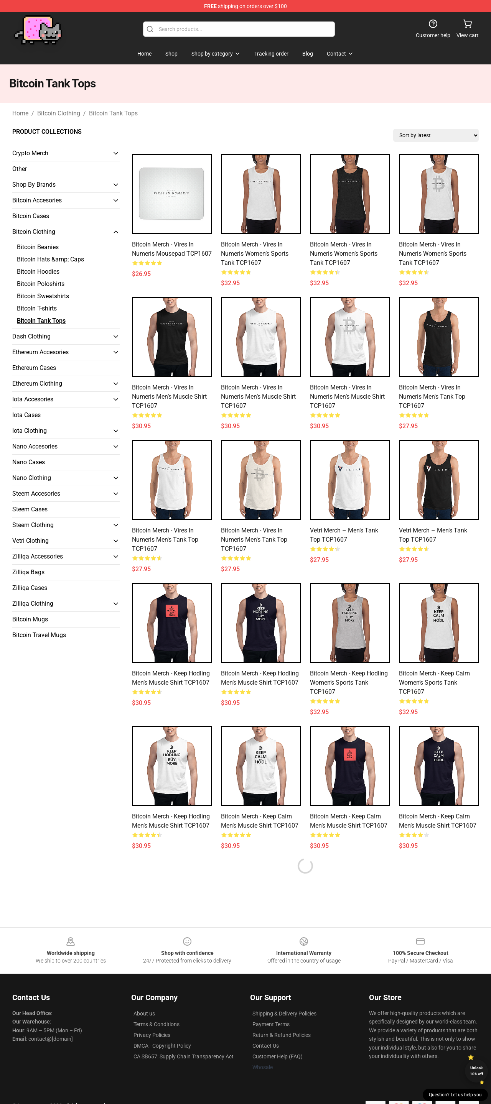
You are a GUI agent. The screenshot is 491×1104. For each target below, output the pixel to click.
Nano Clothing (31, 477)
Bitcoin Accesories (37, 200)
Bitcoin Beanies (38, 247)
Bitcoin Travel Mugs (39, 635)
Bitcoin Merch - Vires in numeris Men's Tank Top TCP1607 (432, 396)
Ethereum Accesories (40, 352)
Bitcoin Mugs (30, 619)
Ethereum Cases (34, 367)
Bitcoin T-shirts (37, 308)
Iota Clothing (29, 430)
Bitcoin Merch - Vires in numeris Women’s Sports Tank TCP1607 (254, 253)
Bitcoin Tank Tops (113, 113)
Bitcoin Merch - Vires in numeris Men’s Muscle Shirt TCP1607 (169, 396)
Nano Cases (28, 462)
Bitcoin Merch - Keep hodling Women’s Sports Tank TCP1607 (349, 682)
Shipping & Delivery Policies (284, 1013)
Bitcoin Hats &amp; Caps (50, 259)
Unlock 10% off (476, 1071)
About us (144, 1013)
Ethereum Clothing (37, 383)
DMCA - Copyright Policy (162, 1046)
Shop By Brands (34, 184)
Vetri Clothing (30, 540)
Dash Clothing (31, 336)
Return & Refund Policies (281, 1035)
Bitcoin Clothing (58, 113)
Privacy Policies (151, 1035)
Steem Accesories (36, 493)
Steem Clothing (33, 525)
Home (20, 113)
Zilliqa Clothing (32, 603)
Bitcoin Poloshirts (40, 284)
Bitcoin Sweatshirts (43, 296)
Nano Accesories (35, 446)
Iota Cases (26, 415)
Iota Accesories (32, 399)
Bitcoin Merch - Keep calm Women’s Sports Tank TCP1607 (434, 682)
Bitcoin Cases (30, 216)
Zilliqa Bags (28, 572)
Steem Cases (30, 509)
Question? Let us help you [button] (455, 1094)
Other (19, 168)
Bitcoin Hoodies (38, 271)
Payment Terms (271, 1024)
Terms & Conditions (156, 1024)
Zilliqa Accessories (37, 556)
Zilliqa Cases (29, 587)
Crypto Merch (30, 153)
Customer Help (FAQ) (277, 1056)
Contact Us (265, 1046)
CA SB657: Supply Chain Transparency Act (183, 1056)
